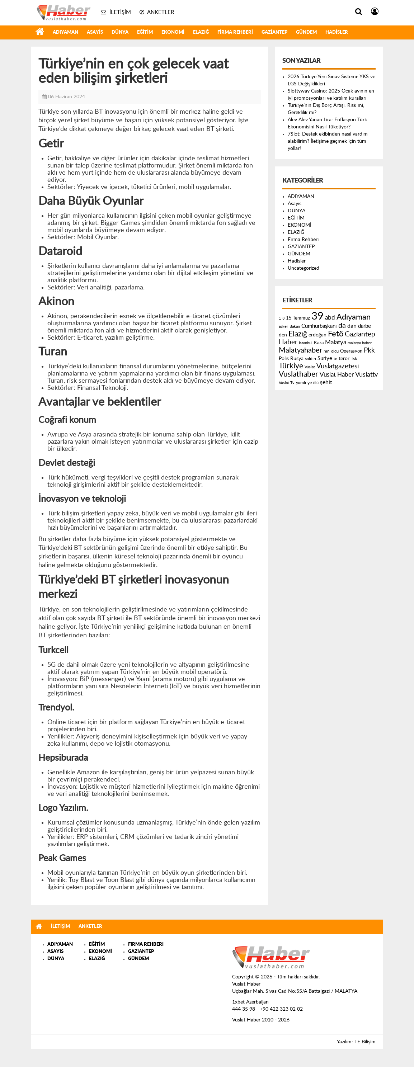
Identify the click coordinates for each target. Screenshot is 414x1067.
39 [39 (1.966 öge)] (317, 316)
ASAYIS (55, 951)
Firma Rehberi (235, 32)
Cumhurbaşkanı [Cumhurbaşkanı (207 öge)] (319, 326)
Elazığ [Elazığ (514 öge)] (297, 334)
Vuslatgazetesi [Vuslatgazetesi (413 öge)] (337, 366)
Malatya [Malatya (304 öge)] (335, 342)
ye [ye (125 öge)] (309, 383)
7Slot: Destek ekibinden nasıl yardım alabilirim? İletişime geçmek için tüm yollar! (328, 141)
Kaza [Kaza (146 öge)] (319, 343)
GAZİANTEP (274, 32)
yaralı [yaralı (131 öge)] (301, 383)
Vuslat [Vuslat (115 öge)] (310, 367)
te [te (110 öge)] (335, 359)
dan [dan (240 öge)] (352, 326)
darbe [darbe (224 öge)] (364, 326)
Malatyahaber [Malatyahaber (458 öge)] (300, 350)
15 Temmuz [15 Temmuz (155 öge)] (298, 318)
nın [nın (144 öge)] (327, 351)
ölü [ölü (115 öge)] (316, 383)
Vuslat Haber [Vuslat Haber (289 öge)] (337, 375)
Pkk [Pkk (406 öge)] (369, 350)
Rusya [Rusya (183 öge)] (297, 358)
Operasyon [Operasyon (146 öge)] (351, 351)
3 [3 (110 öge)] (283, 318)
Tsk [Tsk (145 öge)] (354, 359)
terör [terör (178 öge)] (344, 358)
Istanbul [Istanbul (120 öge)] (305, 343)
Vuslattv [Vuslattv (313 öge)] (366, 375)
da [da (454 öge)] (342, 325)
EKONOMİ (172, 32)
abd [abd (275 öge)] (330, 318)
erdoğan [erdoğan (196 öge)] (317, 334)
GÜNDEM (306, 32)
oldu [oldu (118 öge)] (335, 351)
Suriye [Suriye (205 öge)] (324, 358)
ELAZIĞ (201, 32)
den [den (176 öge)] (283, 334)
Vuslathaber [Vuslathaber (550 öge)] (298, 374)
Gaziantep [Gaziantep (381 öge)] (360, 334)
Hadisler (336, 32)
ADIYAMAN (65, 32)
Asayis (95, 32)
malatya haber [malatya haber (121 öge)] (360, 343)
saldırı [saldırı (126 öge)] (310, 359)
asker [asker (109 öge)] (283, 327)
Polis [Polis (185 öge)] (284, 358)
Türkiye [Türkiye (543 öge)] (291, 366)
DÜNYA (120, 32)
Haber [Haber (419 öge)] (288, 342)
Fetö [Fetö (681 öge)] (335, 334)
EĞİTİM (145, 32)
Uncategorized (303, 268)
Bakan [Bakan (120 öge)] (295, 327)
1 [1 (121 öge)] (280, 318)
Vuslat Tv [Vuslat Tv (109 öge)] (287, 383)
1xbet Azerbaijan (250, 1002)
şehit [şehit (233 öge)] (326, 382)
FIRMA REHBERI (146, 944)
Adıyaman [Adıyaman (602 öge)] (354, 317)
